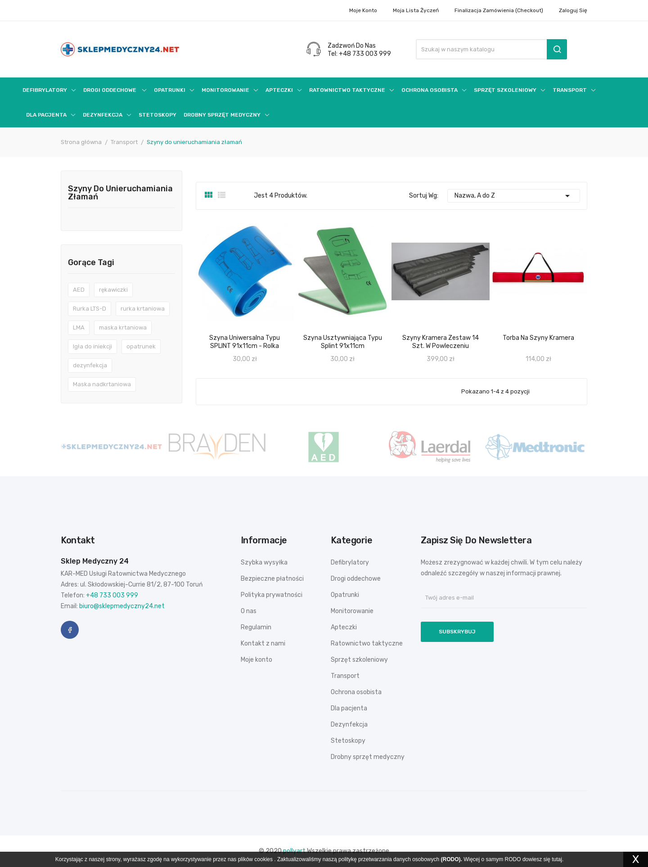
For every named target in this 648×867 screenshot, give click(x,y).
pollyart (294, 851)
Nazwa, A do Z (513, 195)
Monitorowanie (352, 611)
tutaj (557, 859)
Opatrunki (345, 595)
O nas (248, 611)
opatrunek (141, 346)
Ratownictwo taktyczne (367, 643)
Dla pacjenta (349, 708)
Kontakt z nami (263, 643)
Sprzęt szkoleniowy (359, 660)
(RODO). (451, 859)
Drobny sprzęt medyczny (368, 757)
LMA (79, 327)
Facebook (70, 630)
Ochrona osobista (356, 692)
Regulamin (256, 627)
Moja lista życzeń (416, 10)
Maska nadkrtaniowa (102, 384)
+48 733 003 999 (112, 595)
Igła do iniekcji (92, 346)
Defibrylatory (350, 562)
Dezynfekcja (349, 724)
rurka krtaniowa (143, 308)
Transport (345, 676)
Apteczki (344, 627)
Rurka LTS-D (89, 308)
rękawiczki (113, 289)
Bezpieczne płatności (272, 579)
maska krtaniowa (123, 327)
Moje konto (363, 10)
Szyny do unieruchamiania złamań (120, 193)
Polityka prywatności (271, 595)
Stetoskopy (348, 741)
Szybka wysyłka (264, 562)
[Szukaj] (491, 49)
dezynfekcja (90, 365)
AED (79, 289)
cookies (263, 859)
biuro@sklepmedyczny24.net (122, 606)
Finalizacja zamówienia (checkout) (498, 10)
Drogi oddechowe (356, 579)
